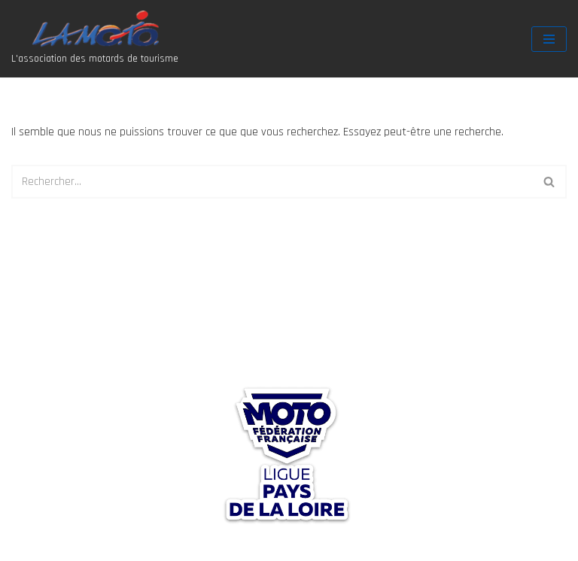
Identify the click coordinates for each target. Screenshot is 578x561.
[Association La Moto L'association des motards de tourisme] (94, 39)
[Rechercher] (272, 182)
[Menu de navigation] (549, 39)
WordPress (133, 545)
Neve (23, 545)
